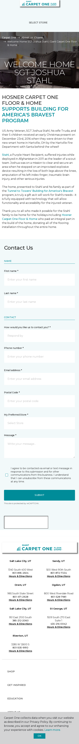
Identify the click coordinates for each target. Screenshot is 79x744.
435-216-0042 (59, 623)
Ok (39, 735)
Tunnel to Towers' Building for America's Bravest (40, 190)
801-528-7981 (58, 596)
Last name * (11, 293)
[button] (66, 7)
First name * (11, 271)
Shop (11, 671)
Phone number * (14, 348)
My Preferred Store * (16, 415)
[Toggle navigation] (5, 7)
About (25, 37)
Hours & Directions (20, 576)
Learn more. (52, 729)
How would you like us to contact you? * (27, 327)
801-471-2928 (20, 596)
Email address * (13, 370)
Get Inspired (16, 685)
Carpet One (9, 37)
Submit (39, 495)
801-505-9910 (20, 647)
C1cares (38, 37)
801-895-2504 (20, 572)
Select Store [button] (38, 22)
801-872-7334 (59, 572)
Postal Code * (12, 392)
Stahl (5, 154)
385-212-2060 (20, 620)
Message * (10, 435)
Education (15, 698)
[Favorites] (70, 7)
